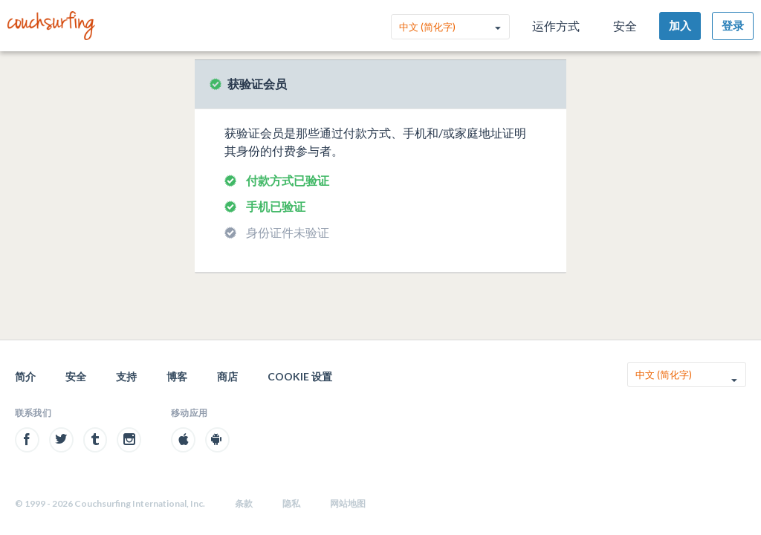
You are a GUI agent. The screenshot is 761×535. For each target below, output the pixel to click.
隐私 (291, 503)
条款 (244, 503)
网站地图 (348, 503)
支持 (126, 376)
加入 (680, 25)
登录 (733, 25)
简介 (25, 376)
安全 (625, 26)
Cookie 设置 (300, 376)
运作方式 (556, 26)
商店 (227, 376)
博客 (176, 376)
